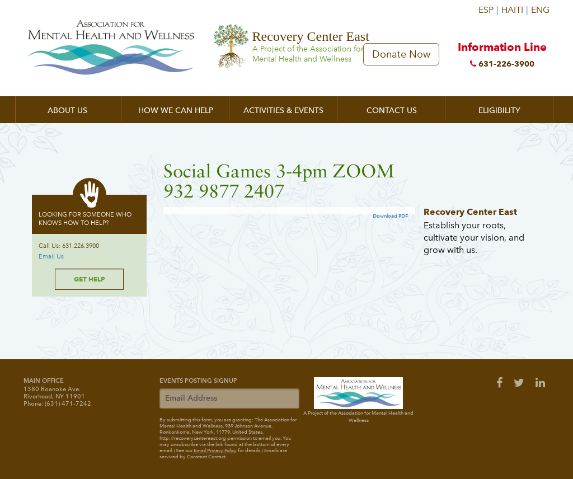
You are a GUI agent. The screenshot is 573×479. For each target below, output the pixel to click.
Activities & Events (283, 110)
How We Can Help (175, 110)
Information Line (502, 56)
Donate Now (401, 54)
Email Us (51, 256)
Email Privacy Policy (215, 450)
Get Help (89, 279)
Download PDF (390, 216)
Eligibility (499, 110)
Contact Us (392, 110)
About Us (67, 110)
